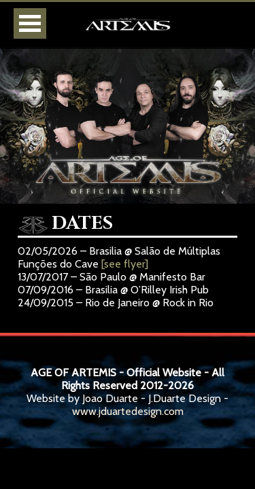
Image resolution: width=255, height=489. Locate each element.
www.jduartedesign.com (128, 411)
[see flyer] (124, 263)
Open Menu (30, 23)
